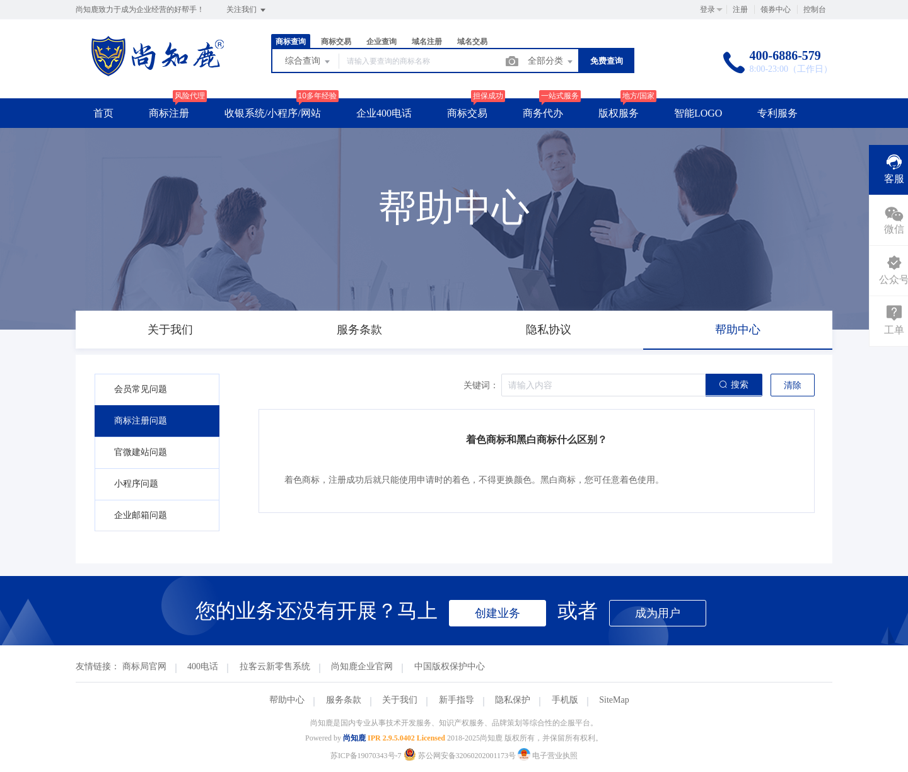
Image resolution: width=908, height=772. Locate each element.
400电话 (202, 666)
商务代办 (543, 113)
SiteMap (614, 700)
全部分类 (551, 61)
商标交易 (336, 41)
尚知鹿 (354, 738)
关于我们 (399, 700)
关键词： (481, 385)
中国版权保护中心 (449, 666)
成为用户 (657, 613)
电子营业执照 (548, 755)
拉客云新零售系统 (275, 666)
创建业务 (497, 613)
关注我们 (246, 10)
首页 (103, 113)
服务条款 (343, 700)
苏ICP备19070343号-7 (366, 755)
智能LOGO (698, 113)
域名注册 (427, 41)
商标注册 (169, 113)
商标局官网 (144, 666)
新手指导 (456, 700)
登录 (707, 9)
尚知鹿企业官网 (362, 666)
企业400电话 (384, 113)
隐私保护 (512, 700)
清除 (792, 385)
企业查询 (381, 41)
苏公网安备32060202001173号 (461, 755)
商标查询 (291, 41)
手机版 (565, 700)
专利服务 (777, 113)
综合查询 (308, 61)
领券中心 (775, 9)
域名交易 (472, 41)
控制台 (814, 9)
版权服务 (618, 113)
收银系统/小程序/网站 (272, 113)
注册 (740, 9)
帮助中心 (287, 700)
